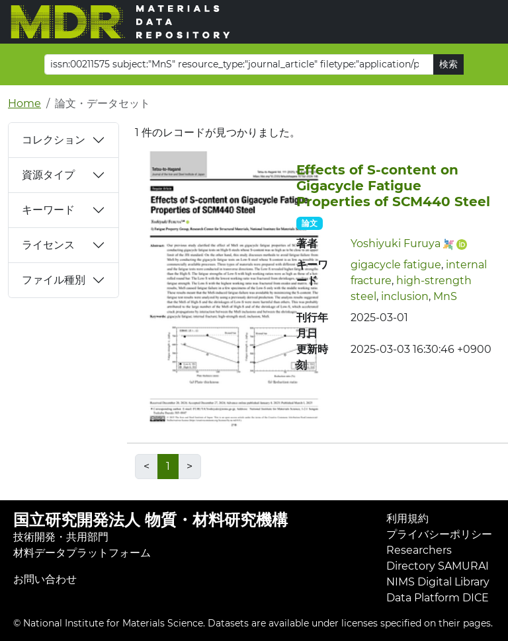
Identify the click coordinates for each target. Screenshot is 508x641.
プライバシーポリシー (439, 534)
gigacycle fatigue (396, 264)
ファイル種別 (53, 280)
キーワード (48, 210)
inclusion (405, 296)
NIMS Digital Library (437, 582)
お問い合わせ (45, 579)
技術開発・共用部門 (60, 537)
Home (24, 103)
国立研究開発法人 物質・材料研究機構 (150, 519)
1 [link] (168, 466)
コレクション (53, 139)
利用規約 (407, 518)
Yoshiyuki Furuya (396, 243)
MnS (445, 296)
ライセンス (48, 245)
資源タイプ (48, 175)
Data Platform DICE (437, 597)
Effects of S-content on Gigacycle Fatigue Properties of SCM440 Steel (393, 185)
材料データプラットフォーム (82, 553)
